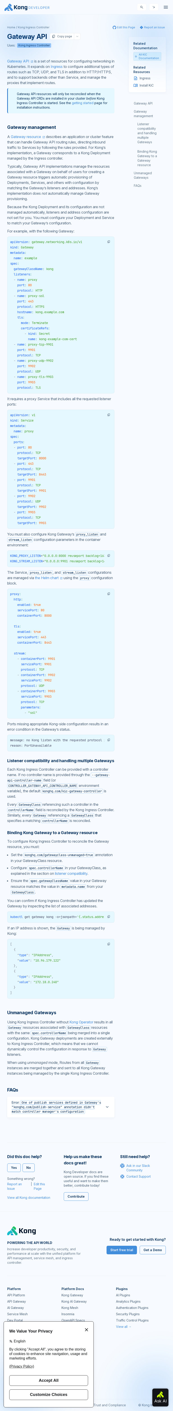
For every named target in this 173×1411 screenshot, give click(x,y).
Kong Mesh (69, 1308)
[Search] (141, 7)
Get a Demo (152, 1250)
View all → (124, 1326)
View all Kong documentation (28, 1197)
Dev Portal (15, 1320)
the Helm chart (47, 578)
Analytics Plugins (128, 1301)
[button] (109, 241)
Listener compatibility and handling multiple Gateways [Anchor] (60, 760)
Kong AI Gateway (74, 1301)
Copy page (62, 36)
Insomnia (67, 1314)
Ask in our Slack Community (135, 1167)
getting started (82, 103)
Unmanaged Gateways (143, 175)
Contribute (76, 1196)
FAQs (137, 186)
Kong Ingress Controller (33, 27)
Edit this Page (39, 1186)
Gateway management (143, 113)
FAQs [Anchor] (12, 1090)
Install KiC (147, 85)
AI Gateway (15, 1308)
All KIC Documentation (147, 56)
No (28, 1168)
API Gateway (16, 1301)
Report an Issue (14, 1186)
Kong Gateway (72, 1295)
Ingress (57, 66)
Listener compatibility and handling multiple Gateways (147, 133)
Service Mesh (17, 1314)
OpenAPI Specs (73, 1320)
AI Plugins (123, 1295)
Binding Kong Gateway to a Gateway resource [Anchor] (52, 832)
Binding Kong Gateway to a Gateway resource (147, 158)
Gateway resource (26, 136)
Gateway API (18, 61)
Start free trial (121, 1250)
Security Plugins (128, 1314)
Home (11, 27)
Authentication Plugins (132, 1308)
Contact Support (135, 1176)
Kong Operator (81, 1022)
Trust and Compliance (109, 1405)
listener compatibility (71, 873)
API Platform (16, 1295)
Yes (14, 1168)
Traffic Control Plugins (132, 1320)
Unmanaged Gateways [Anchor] (31, 1012)
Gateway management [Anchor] (31, 127)
